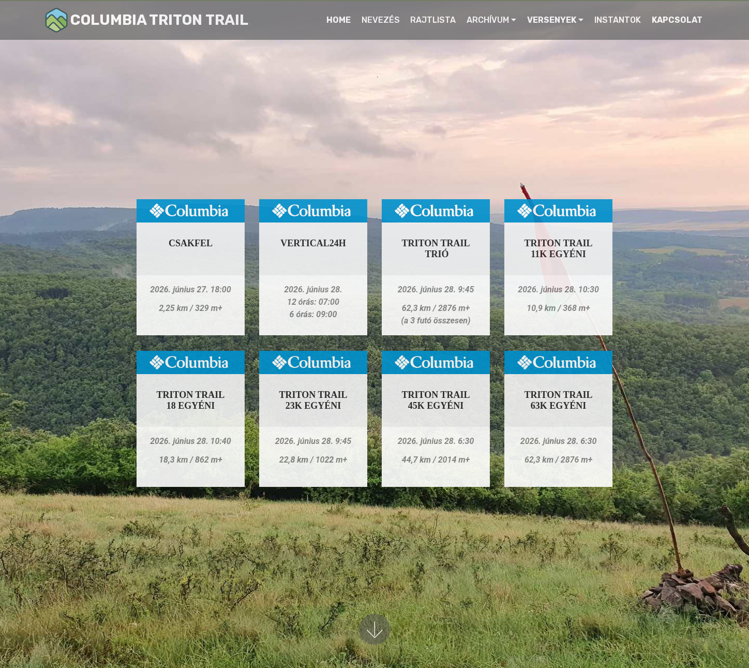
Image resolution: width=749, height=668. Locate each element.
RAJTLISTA (433, 20)
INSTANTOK (617, 20)
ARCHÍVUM (488, 20)
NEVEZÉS (381, 20)
